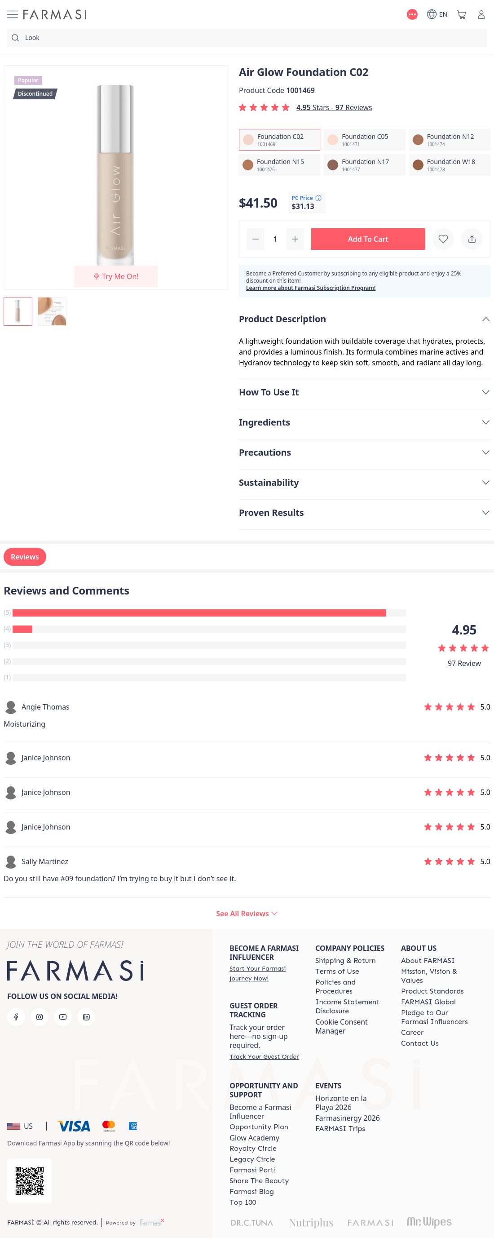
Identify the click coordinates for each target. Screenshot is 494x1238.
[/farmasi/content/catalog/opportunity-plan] (258, 1127)
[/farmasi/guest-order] (264, 1056)
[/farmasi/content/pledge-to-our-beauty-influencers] (436, 1017)
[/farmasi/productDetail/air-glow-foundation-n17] (364, 165)
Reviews (25, 557)
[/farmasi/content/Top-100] (242, 1202)
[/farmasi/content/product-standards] (432, 991)
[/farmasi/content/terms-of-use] (337, 971)
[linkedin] (86, 1017)
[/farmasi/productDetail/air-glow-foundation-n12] (449, 140)
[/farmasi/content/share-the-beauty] (259, 1180)
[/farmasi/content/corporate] (428, 1002)
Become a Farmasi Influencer (260, 1112)
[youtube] (63, 1017)
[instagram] (40, 1017)
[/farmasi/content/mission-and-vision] (436, 976)
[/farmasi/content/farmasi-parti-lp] (252, 1170)
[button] (368, 239)
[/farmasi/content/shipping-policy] (345, 960)
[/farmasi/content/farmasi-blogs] (251, 1191)
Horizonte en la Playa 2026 (341, 1103)
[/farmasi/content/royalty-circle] (253, 1148)
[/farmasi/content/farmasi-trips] (340, 1128)
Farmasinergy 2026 (347, 1118)
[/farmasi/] (54, 14)
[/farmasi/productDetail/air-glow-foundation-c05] (364, 140)
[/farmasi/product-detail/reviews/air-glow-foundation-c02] (247, 913)
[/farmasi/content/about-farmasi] (428, 960)
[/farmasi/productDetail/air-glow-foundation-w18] (449, 165)
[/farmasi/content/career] (412, 1032)
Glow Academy (254, 1137)
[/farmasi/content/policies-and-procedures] (350, 987)
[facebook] (16, 1017)
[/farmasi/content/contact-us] (420, 1043)
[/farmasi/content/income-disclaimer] (350, 1007)
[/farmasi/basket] (461, 14)
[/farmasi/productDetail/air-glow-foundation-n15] (279, 165)
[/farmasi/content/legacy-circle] (252, 1159)
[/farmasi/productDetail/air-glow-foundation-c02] (279, 140)
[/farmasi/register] (264, 973)
